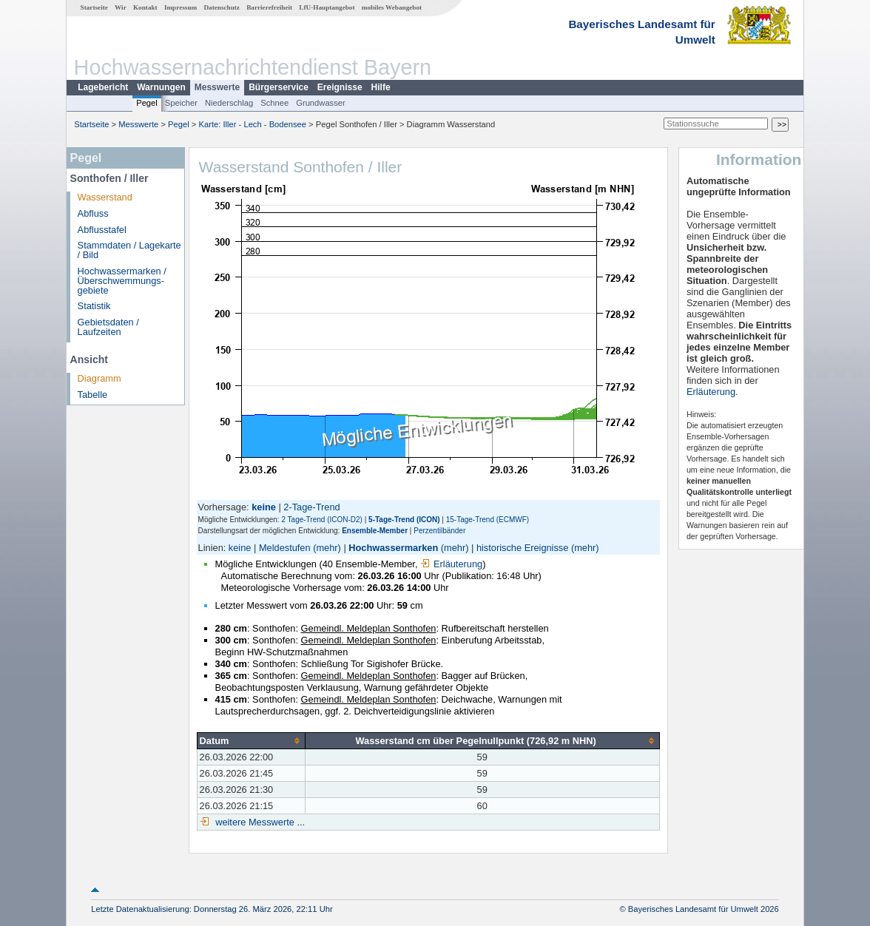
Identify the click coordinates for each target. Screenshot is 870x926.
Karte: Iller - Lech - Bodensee (253, 124)
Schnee (274, 102)
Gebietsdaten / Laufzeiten (108, 327)
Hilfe (381, 87)
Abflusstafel (102, 229)
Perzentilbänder (439, 531)
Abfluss (93, 213)
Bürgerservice (278, 87)
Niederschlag (229, 102)
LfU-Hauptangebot (326, 7)
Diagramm (99, 378)
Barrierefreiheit (269, 7)
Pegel (147, 102)
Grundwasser (320, 102)
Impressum (180, 7)
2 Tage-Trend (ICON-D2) (321, 520)
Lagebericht (103, 87)
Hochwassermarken (393, 547)
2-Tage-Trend (311, 507)
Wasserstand (105, 197)
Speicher (181, 102)
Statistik (94, 305)
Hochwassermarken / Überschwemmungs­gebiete (122, 281)
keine (240, 547)
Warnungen (161, 87)
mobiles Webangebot (392, 7)
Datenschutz (221, 7)
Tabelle (93, 394)
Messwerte (217, 87)
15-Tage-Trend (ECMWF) (487, 520)
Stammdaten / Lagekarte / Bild (129, 250)
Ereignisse (339, 87)
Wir (121, 7)
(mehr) (327, 547)
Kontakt (145, 7)
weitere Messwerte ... (259, 822)
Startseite (94, 7)
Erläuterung (451, 564)
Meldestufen (285, 547)
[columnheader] (251, 740)
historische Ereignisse (522, 547)
